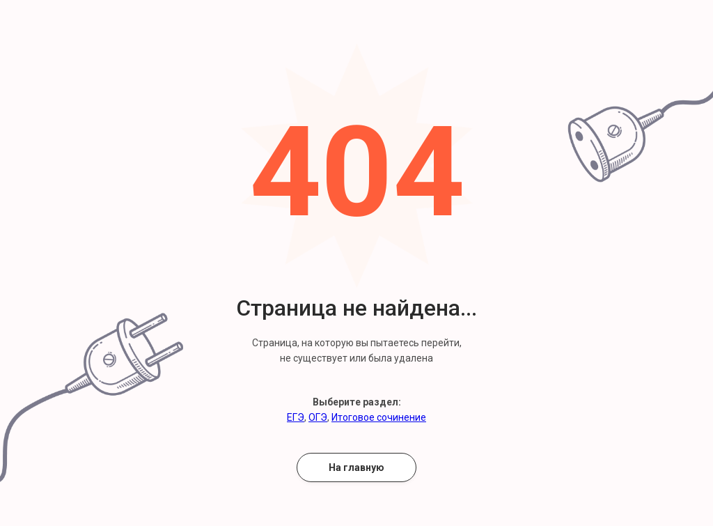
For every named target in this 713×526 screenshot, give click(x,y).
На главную (356, 467)
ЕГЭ (295, 417)
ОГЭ (317, 417)
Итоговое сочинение (378, 417)
